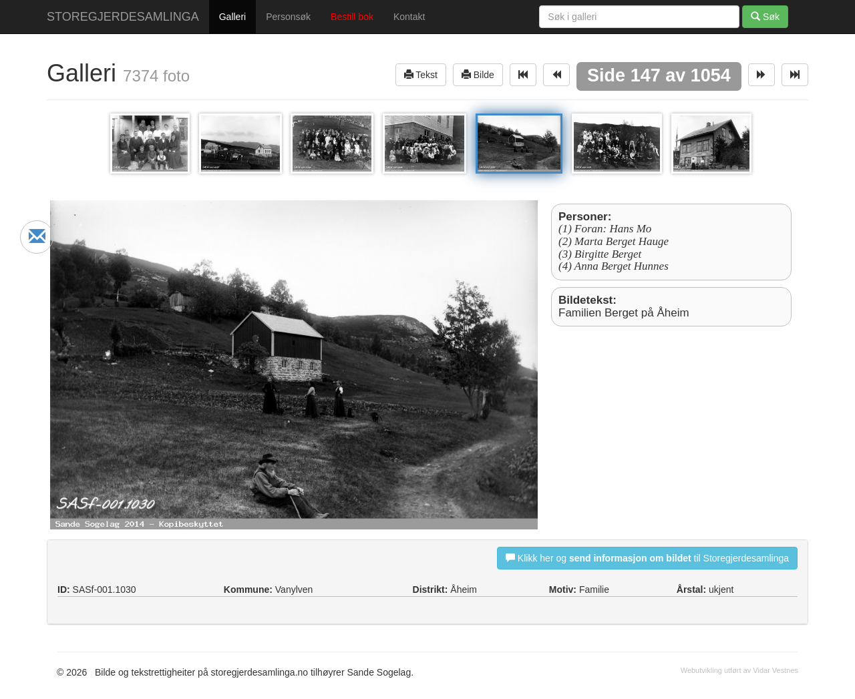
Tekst (421, 74)
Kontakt (409, 16)
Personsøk (288, 16)
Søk (765, 16)
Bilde (478, 74)
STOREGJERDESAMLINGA (123, 16)
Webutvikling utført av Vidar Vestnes (739, 670)
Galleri (232, 16)
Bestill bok (352, 16)
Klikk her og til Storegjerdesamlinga (647, 557)
